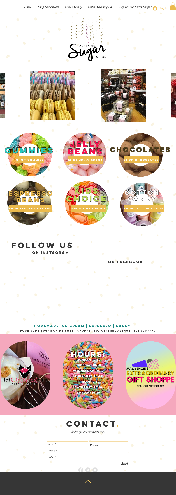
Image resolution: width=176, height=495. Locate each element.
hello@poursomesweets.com (88, 432)
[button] (48, 7)
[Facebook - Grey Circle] (80, 469)
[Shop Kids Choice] (88, 208)
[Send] (125, 464)
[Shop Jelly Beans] (85, 160)
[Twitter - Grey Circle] (87, 469)
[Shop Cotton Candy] (144, 208)
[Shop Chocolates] (141, 159)
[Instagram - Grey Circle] (95, 469)
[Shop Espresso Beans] (30, 208)
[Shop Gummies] (30, 159)
